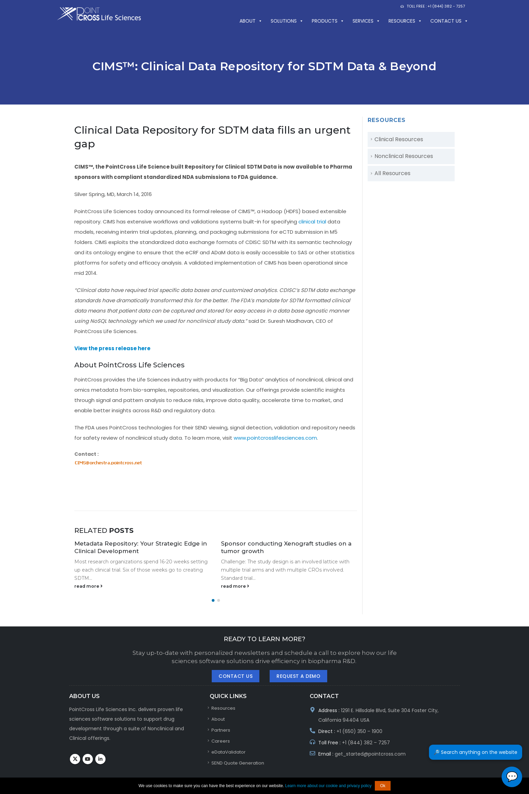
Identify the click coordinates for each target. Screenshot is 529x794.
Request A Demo (298, 676)
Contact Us (236, 676)
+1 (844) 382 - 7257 (446, 6)
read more (88, 586)
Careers (220, 741)
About (250, 21)
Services (366, 21)
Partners (220, 730)
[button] (213, 600)
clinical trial (312, 221)
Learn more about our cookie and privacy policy (328, 785)
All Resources (392, 173)
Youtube (88, 759)
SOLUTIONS (287, 21)
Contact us (449, 21)
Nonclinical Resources (403, 156)
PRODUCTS (328, 21)
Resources (405, 21)
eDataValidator (228, 752)
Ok (382, 785)
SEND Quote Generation (237, 763)
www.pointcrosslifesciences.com (275, 437)
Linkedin (100, 759)
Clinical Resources (398, 139)
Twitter (75, 759)
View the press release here (112, 348)
